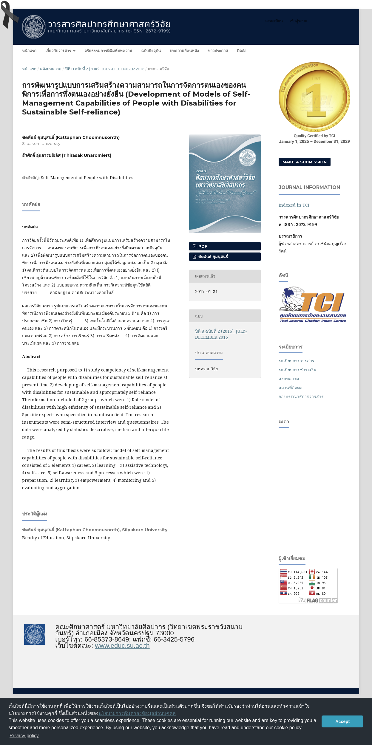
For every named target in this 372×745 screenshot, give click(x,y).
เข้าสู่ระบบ (298, 20)
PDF (202, 246)
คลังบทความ (50, 68)
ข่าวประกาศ (218, 50)
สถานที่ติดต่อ (290, 387)
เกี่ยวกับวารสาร (58, 50)
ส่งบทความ (289, 378)
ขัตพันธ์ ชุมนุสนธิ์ (212, 256)
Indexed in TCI (294, 205)
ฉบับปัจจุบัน (151, 50)
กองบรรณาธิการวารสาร (301, 396)
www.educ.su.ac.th (122, 645)
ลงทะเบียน (274, 20)
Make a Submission (305, 161)
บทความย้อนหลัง (184, 50)
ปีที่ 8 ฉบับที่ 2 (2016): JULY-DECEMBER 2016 (104, 68)
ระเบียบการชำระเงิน (298, 369)
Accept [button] (342, 721)
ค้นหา (338, 50)
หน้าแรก (29, 50)
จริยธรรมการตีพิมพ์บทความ (108, 50)
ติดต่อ (241, 50)
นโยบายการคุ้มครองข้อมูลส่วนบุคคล (137, 713)
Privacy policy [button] (24, 735)
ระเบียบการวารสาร (296, 360)
